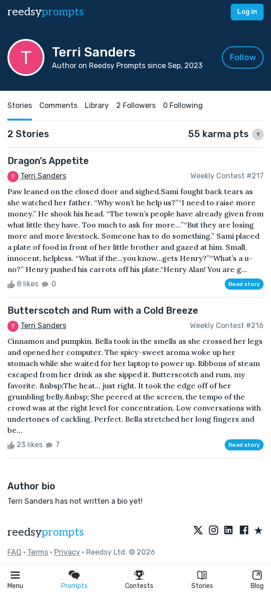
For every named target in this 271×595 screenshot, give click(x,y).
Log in (247, 12)
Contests (139, 586)
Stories (202, 586)
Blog (257, 586)
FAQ (14, 552)
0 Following (183, 105)
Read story (244, 284)
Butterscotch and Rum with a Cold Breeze (102, 310)
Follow (243, 57)
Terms (37, 552)
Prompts (74, 586)
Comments (58, 105)
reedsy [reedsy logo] (45, 12)
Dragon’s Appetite (48, 160)
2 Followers (136, 105)
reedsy (45, 532)
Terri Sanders (43, 175)
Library (97, 105)
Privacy (67, 552)
